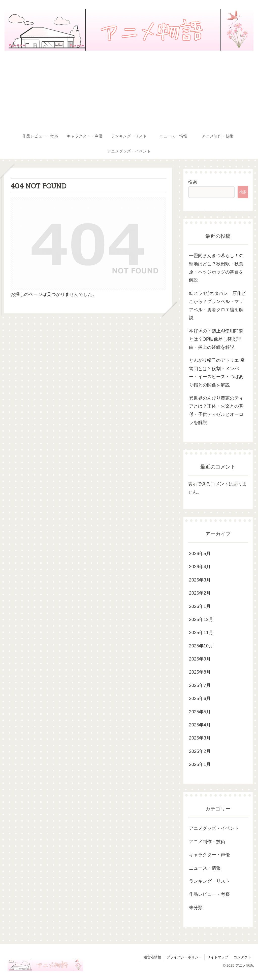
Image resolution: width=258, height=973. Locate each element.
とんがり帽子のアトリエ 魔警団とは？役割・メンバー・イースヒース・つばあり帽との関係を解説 (217, 372)
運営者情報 (152, 957)
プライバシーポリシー (184, 957)
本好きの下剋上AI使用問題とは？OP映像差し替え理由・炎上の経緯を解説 (216, 339)
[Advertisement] (129, 91)
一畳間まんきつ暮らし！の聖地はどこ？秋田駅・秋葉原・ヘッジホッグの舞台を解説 (216, 268)
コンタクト (242, 957)
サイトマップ (217, 957)
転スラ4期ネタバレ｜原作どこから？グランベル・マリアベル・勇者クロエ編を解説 (217, 305)
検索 (192, 181)
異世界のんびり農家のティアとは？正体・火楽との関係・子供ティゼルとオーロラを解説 (216, 410)
